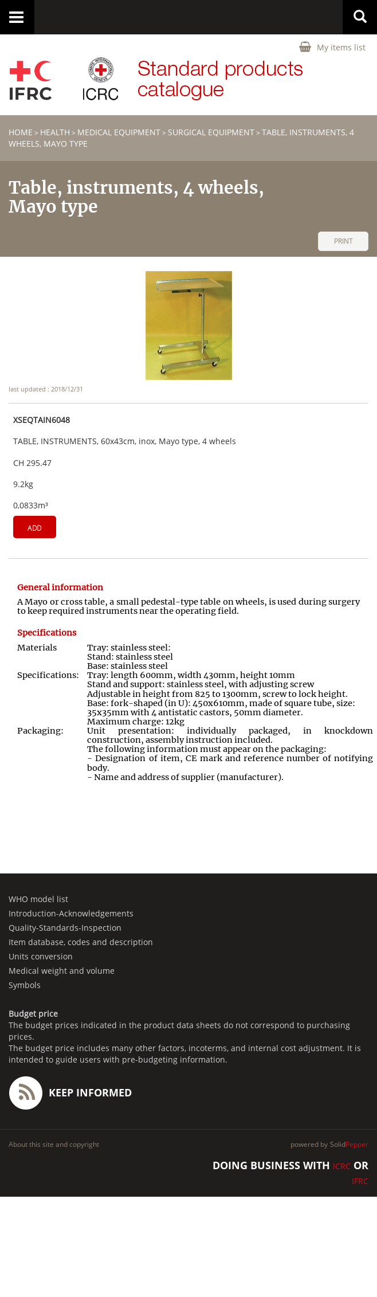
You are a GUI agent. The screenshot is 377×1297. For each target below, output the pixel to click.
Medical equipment (118, 132)
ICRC (342, 1166)
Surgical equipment (211, 132)
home (21, 132)
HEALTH (55, 132)
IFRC (360, 1180)
